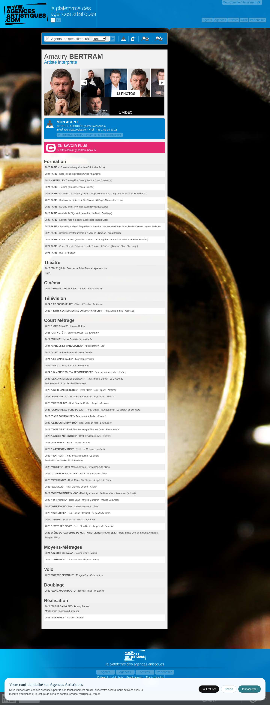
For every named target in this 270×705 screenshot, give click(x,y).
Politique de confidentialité (110, 677)
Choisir (229, 689)
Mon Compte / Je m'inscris (240, 2)
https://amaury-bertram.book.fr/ (78, 150)
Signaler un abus (135, 677)
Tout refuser (209, 689)
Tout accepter (249, 689)
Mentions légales (155, 677)
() (95, 126)
